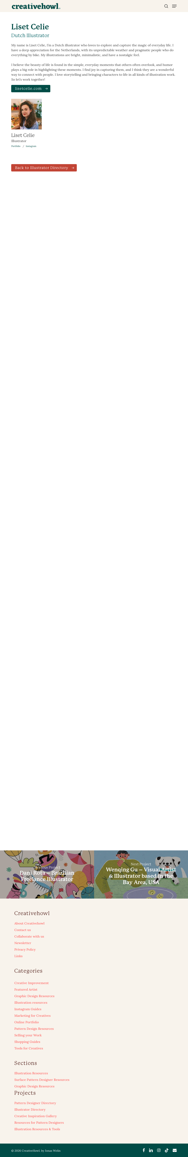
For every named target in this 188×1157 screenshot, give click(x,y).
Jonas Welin (52, 1151)
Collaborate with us (29, 936)
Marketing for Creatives (32, 1015)
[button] (174, 6)
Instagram (31, 146)
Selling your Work (28, 1035)
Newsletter (22, 943)
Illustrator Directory (29, 1109)
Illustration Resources (31, 1073)
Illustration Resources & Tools (37, 1129)
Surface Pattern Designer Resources (41, 1080)
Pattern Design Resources (34, 1029)
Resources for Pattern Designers (39, 1122)
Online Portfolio (26, 1022)
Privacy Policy (25, 949)
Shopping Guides (27, 1042)
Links (18, 956)
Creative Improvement (31, 983)
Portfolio (15, 146)
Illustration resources (30, 1002)
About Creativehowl (29, 923)
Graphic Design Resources (34, 996)
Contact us (22, 930)
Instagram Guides (27, 1009)
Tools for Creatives (28, 1048)
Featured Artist (25, 989)
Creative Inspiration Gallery (35, 1116)
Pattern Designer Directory (35, 1103)
